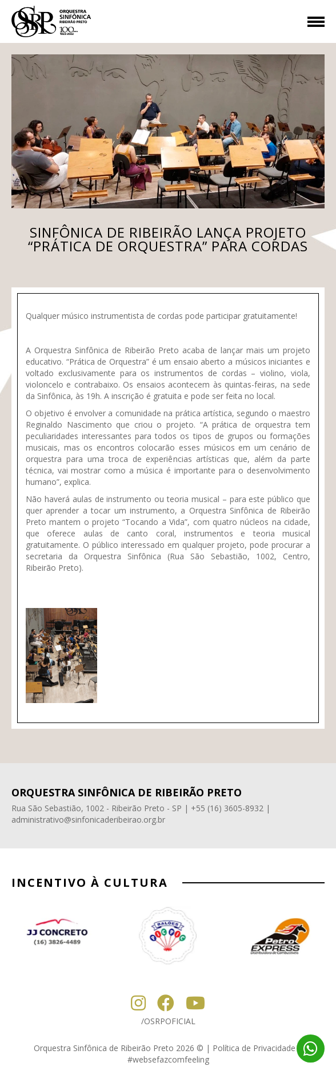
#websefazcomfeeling (168, 1059)
